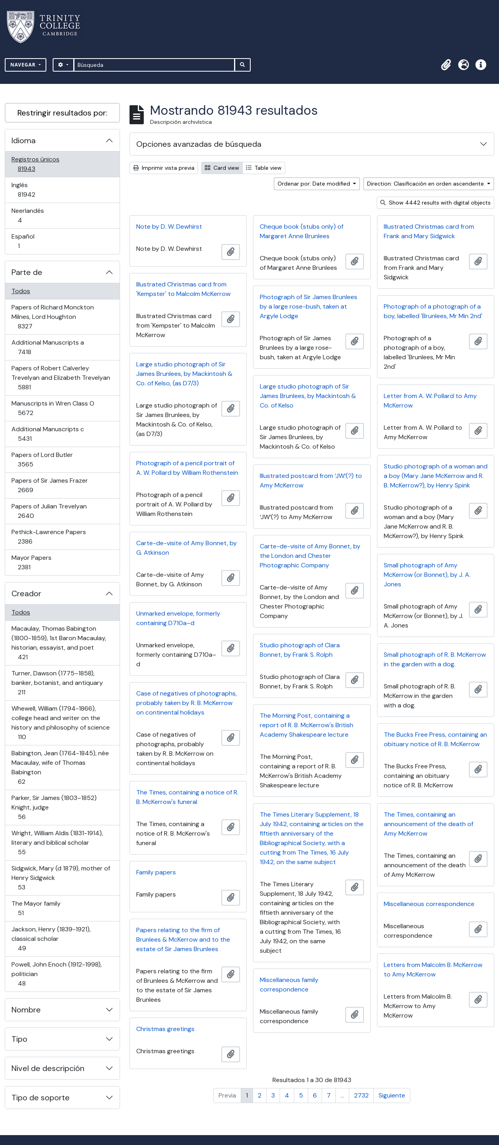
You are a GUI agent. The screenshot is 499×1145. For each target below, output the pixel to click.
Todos (20, 291)
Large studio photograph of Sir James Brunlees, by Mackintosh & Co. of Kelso (308, 395)
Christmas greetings (165, 1029)
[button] (446, 65)
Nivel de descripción (47, 1068)
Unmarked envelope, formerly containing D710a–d (178, 618)
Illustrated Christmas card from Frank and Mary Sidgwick (429, 231)
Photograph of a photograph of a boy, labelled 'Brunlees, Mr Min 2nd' (433, 311)
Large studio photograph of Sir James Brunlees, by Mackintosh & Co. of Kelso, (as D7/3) (184, 373)
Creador (26, 593)
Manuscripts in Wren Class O (52, 408)
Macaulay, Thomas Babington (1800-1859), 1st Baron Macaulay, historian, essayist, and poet (58, 643)
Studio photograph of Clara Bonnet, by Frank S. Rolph (300, 650)
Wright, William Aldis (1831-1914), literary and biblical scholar (57, 842)
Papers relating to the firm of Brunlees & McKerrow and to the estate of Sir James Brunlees (183, 939)
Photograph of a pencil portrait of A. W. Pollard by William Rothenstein (187, 468)
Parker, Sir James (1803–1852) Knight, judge (54, 807)
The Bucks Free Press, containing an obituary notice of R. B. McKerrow (435, 739)
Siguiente (392, 1095)
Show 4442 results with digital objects (435, 202)
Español (30, 241)
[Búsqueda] (154, 65)
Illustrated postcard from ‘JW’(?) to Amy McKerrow (311, 480)
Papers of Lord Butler (42, 459)
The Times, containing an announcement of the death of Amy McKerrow (428, 824)
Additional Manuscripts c (47, 434)
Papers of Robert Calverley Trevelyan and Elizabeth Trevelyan (60, 377)
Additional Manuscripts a (47, 347)
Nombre (26, 1010)
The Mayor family (36, 908)
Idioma (23, 140)
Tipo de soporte (40, 1097)
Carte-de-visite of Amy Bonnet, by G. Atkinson (186, 548)
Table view (264, 167)
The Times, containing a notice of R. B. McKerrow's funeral (187, 797)
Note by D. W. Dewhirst (169, 226)
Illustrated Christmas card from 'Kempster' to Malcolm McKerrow (183, 289)
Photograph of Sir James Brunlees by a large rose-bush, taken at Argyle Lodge (308, 306)
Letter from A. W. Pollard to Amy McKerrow (430, 400)
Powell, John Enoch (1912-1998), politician (56, 973)
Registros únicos (37, 164)
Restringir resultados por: (62, 113)
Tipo (19, 1039)
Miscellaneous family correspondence (289, 984)
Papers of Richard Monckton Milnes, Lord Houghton (52, 316)
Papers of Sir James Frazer (49, 485)
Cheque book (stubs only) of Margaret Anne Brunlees (301, 231)
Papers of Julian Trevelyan (49, 511)
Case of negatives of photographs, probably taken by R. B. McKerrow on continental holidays (186, 703)
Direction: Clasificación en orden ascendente (426, 183)
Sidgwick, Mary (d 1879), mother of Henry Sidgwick (60, 877)
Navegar (23, 64)
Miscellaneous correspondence (429, 904)
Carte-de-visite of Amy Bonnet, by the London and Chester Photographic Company (310, 555)
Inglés (37, 189)
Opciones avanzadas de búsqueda (198, 144)
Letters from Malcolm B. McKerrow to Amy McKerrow (433, 969)
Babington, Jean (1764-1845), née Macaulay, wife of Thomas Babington (60, 767)
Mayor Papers (35, 562)
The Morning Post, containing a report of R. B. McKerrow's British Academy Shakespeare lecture (306, 725)
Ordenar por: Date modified (315, 183)
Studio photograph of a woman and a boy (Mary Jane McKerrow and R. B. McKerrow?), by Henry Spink (436, 475)
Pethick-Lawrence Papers (48, 536)
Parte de (26, 272)
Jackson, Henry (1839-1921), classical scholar (51, 938)
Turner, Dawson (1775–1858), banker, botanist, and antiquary (57, 682)
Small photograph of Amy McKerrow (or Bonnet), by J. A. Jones (427, 574)
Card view (222, 167)
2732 (361, 1095)
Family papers (156, 872)
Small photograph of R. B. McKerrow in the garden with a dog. (435, 659)
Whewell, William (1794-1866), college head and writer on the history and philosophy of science (60, 722)
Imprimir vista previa (163, 167)
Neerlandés (31, 215)
